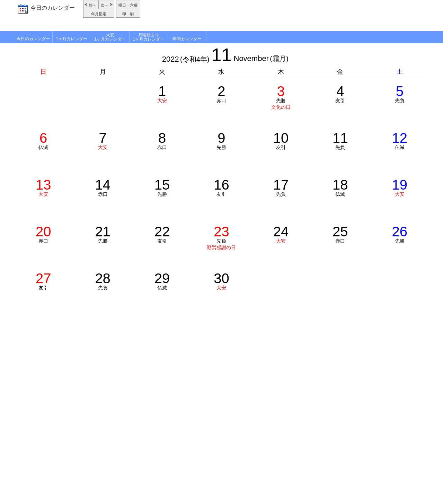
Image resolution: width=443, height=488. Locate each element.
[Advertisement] (285, 15)
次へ (104, 5)
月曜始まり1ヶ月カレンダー (148, 37)
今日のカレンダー (52, 8)
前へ (92, 5)
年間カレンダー (187, 38)
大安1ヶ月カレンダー (110, 37)
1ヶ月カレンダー (71, 38)
